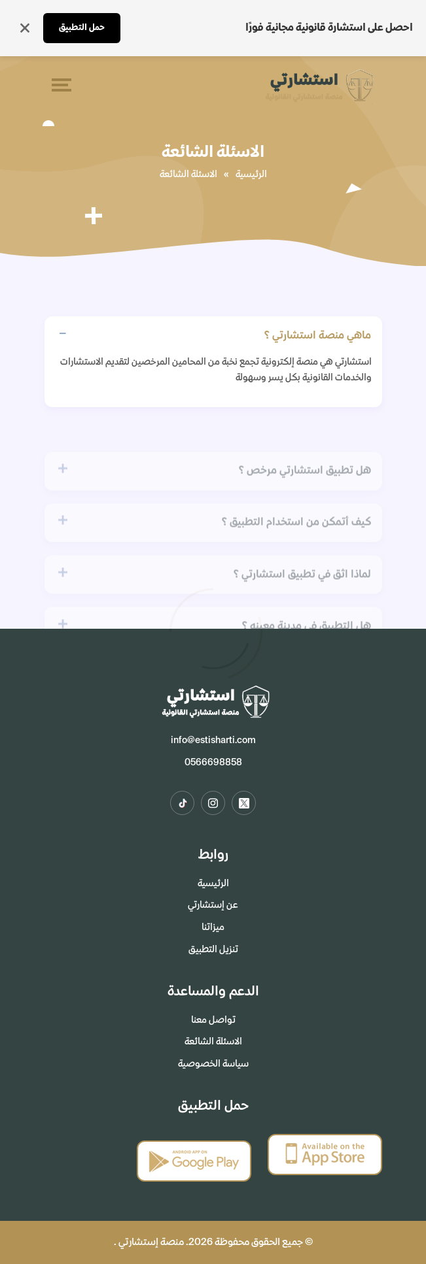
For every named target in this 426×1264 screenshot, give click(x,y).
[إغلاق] (25, 28)
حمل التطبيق (82, 28)
